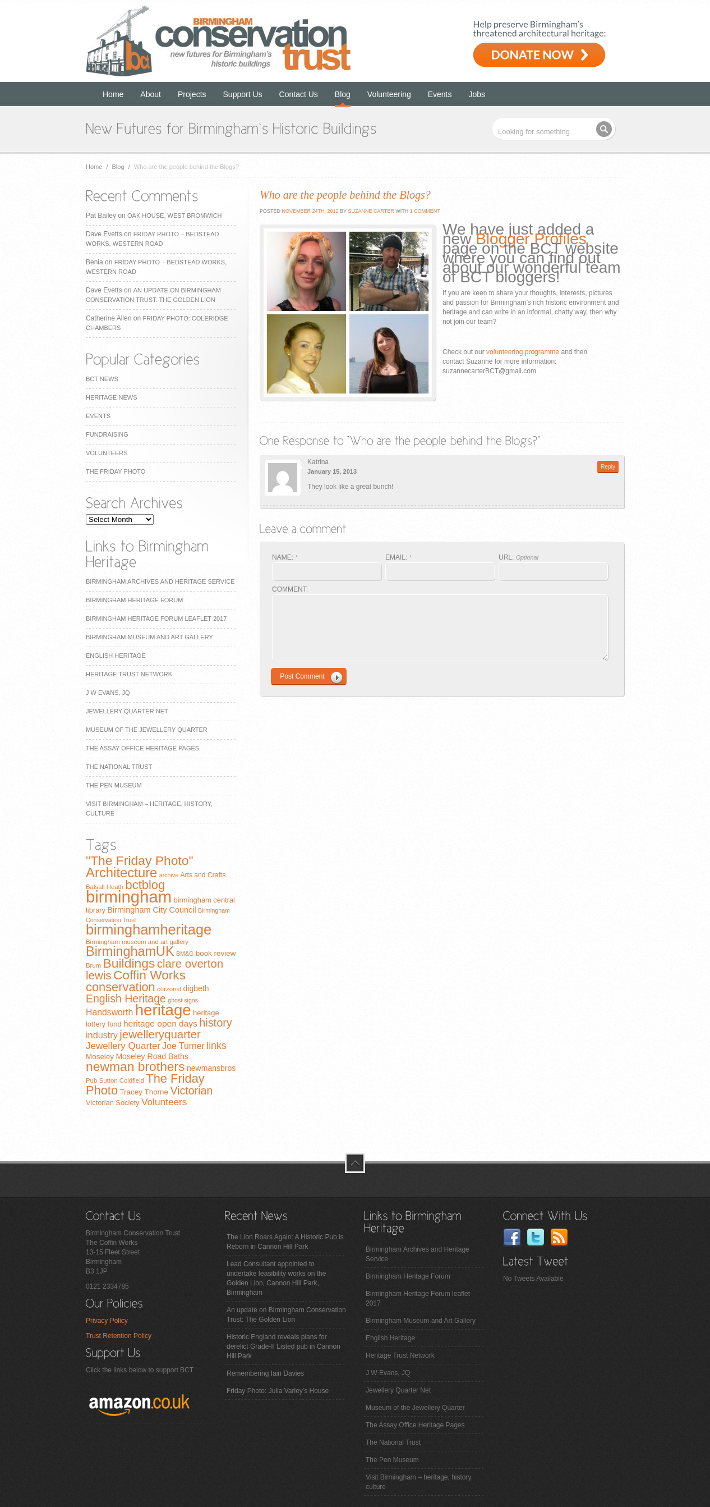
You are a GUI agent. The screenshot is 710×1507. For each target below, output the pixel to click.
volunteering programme (522, 352)
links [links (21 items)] (216, 1045)
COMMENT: (290, 589)
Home (113, 94)
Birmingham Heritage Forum (134, 600)
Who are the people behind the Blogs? (345, 195)
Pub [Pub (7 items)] (91, 1080)
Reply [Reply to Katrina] (608, 467)
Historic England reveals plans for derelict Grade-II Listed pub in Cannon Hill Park (283, 1346)
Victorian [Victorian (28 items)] (191, 1090)
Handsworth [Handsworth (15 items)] (109, 1012)
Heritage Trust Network (129, 674)
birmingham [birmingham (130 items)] (129, 896)
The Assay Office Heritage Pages (142, 748)
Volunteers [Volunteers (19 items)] (164, 1101)
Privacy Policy (107, 1321)
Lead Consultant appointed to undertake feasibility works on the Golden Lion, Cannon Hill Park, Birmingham (276, 1278)
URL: (518, 557)
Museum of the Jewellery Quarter (147, 729)
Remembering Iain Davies (265, 1373)
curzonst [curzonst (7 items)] (169, 989)
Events (440, 94)
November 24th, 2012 (309, 211)
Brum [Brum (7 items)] (93, 965)
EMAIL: (398, 557)
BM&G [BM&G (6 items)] (184, 953)
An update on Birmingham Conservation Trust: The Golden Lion (286, 1314)
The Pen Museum (114, 785)
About (150, 94)
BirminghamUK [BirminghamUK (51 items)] (130, 951)
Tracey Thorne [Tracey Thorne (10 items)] (143, 1092)
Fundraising (107, 434)
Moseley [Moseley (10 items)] (100, 1056)
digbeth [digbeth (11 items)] (196, 988)
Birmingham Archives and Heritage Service (160, 581)
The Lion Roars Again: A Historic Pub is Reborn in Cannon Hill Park (285, 1242)
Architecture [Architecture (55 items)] (121, 872)
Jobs (477, 94)
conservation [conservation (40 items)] (120, 987)
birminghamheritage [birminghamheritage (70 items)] (148, 929)
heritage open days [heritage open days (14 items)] (160, 1023)
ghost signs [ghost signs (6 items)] (183, 1000)
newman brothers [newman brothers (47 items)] (135, 1066)
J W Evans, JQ (108, 692)
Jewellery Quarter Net (127, 711)
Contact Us (298, 94)
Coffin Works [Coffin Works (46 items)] (149, 975)
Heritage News (111, 397)
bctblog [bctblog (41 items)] (145, 885)
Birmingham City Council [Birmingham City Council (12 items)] (151, 909)
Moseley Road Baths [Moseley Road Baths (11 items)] (152, 1056)
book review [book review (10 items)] (216, 953)
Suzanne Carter (371, 211)
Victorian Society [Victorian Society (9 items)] (113, 1102)
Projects (192, 94)
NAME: (285, 557)
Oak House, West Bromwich (174, 215)
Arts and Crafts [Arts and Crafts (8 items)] (202, 875)
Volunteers (107, 453)
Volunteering (389, 94)
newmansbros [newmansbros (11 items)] (211, 1068)
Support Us (242, 94)
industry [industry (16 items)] (102, 1035)
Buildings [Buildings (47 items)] (129, 963)
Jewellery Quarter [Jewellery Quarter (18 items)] (123, 1046)
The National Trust (119, 766)
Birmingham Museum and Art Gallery (149, 637)
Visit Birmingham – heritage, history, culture (419, 1482)
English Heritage (116, 655)
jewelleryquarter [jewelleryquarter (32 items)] (160, 1034)
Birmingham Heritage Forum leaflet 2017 (156, 618)
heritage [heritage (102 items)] (163, 1010)
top (355, 1163)
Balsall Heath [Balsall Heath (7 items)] (104, 886)
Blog (343, 94)
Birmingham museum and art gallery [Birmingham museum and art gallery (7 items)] (137, 941)
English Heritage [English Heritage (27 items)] (126, 998)
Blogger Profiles (531, 239)
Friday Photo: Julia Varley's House (278, 1391)
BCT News (102, 378)
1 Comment (425, 211)
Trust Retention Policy (118, 1336)
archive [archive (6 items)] (168, 875)
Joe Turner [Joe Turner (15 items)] (183, 1046)
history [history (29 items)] (215, 1022)
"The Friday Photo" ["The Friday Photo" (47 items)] (139, 860)
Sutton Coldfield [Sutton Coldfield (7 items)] (121, 1080)
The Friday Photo (115, 471)
